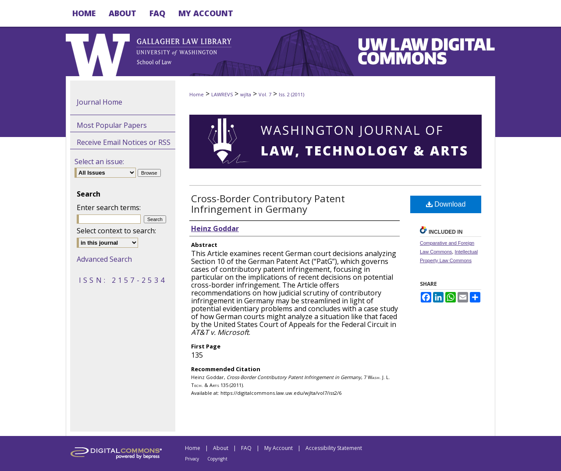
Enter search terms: (109, 207)
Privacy (192, 459)
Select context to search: (116, 231)
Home (196, 94)
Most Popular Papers (112, 125)
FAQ (246, 448)
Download (446, 204)
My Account (278, 448)
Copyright (217, 459)
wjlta (245, 94)
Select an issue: (99, 161)
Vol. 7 (265, 94)
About (220, 448)
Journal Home (99, 102)
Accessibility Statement (333, 448)
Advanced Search (104, 259)
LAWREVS (222, 94)
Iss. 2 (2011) (291, 94)
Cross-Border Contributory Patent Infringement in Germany (268, 203)
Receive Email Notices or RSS (123, 142)
